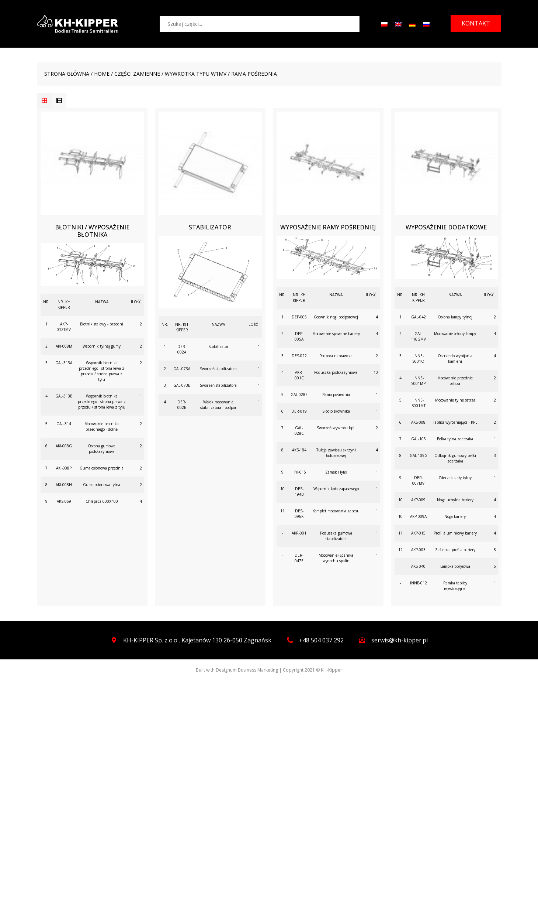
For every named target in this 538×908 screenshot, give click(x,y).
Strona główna (66, 73)
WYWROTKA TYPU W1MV (195, 73)
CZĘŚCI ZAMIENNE (137, 73)
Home (102, 73)
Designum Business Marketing (247, 670)
